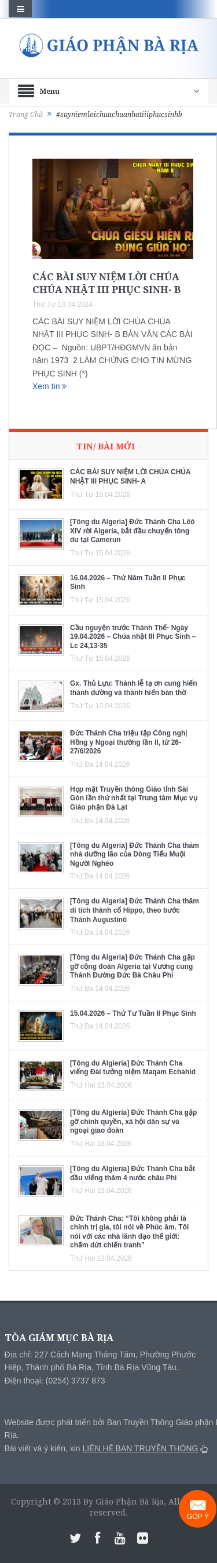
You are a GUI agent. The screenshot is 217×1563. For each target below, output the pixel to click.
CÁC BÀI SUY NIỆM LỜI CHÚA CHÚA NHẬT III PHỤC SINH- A (130, 476)
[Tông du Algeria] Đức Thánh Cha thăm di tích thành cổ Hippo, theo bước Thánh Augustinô (134, 910)
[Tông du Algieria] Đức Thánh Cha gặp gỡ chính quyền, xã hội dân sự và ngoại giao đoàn (133, 1121)
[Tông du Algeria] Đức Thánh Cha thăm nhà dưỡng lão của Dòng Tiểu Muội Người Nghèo (134, 854)
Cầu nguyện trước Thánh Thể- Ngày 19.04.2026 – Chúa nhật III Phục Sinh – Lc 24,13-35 (133, 637)
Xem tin (49, 386)
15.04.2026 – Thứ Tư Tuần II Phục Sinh (133, 1013)
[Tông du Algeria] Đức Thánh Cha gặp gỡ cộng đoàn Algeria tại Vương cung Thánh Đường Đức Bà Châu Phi (132, 966)
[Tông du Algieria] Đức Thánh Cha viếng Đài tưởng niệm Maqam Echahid (133, 1068)
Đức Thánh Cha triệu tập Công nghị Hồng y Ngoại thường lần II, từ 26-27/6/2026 (128, 742)
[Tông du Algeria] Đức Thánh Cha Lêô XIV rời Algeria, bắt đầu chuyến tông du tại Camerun (132, 531)
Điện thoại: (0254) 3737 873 (55, 1380)
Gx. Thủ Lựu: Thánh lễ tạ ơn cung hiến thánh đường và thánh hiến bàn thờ (133, 688)
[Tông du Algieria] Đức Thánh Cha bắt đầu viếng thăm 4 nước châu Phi (132, 1173)
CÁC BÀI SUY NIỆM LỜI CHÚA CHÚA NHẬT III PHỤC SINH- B (106, 283)
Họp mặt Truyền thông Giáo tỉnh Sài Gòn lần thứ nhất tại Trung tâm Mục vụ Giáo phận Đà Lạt (133, 798)
